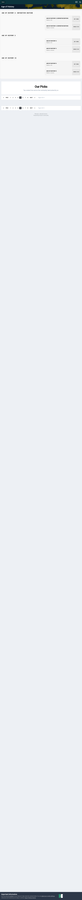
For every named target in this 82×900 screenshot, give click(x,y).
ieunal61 (5, 798)
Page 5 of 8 (41, 97)
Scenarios (20, 136)
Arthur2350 (50, 490)
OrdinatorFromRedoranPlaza (10, 365)
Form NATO (7, 609)
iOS (15, 632)
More (61, 133)
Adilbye (9, 835)
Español (21, 463)
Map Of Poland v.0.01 (10, 651)
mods (45, 131)
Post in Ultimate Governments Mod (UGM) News (60, 769)
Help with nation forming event (13, 842)
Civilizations (63, 108)
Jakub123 (9, 623)
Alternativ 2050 (8, 135)
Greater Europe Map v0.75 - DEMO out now (18, 280)
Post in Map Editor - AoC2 (12, 820)
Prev (7, 97)
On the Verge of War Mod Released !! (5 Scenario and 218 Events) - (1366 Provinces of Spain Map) (60, 159)
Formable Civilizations (61, 498)
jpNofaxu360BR (51, 788)
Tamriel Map (7, 743)
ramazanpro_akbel (11, 790)
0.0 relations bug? (9, 421)
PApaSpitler (9, 414)
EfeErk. (45, 796)
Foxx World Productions (9, 108)
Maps (17, 282)
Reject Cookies (75, 896)
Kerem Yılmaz (47, 161)
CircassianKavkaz (7, 766)
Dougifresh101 (6, 700)
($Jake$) (5, 282)
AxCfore (5, 745)
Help (22, 422)
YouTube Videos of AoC (20, 610)
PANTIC (45, 750)
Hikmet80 (9, 813)
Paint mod (6, 399)
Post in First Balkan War (11, 796)
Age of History (7, 6)
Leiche (45, 498)
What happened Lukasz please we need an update (20, 364)
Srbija (4, 632)
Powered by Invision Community (41, 891)
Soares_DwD (47, 771)
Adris (4, 610)
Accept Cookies (62, 896)
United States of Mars (51, 107)
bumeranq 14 (6, 136)
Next (31, 97)
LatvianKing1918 (7, 821)
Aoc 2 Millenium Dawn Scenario (54, 795)
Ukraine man (6, 401)
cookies (11, 896)
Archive (27, 365)
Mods (19, 401)
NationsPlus (48, 497)
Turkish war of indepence (12, 765)
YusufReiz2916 (51, 317)
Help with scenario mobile (12, 107)
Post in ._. (47, 748)
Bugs (20, 700)
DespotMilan (47, 835)
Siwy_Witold (6, 653)
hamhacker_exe (47, 108)
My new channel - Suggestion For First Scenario (60, 834)
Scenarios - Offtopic (29, 108)
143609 (8, 357)
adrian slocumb (47, 133)
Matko (5, 630)
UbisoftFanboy (6, 422)
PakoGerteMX (6, 463)
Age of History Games (34, 897)
